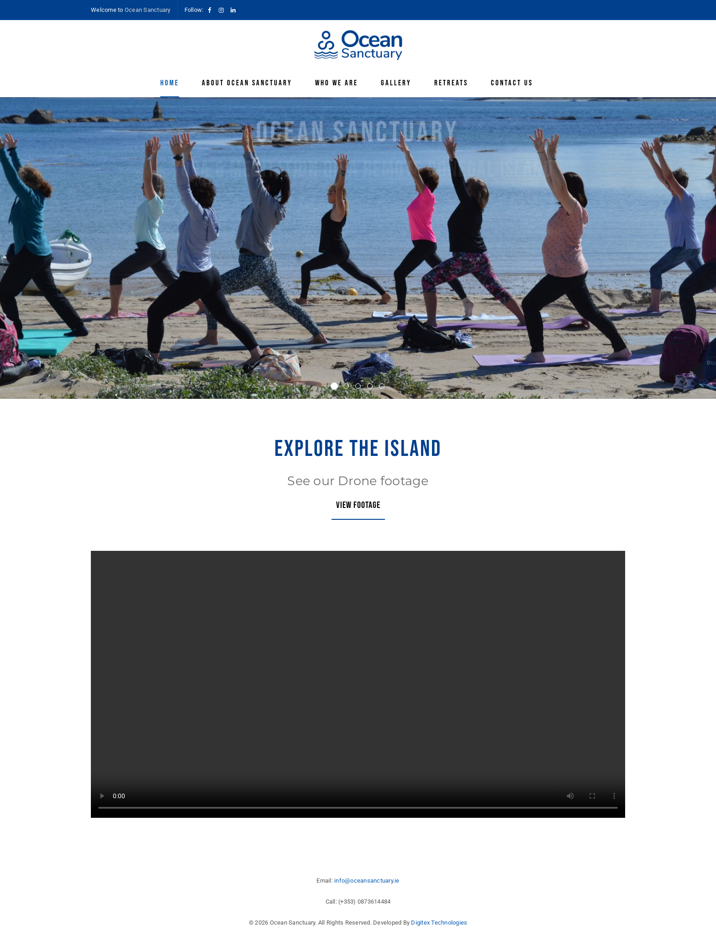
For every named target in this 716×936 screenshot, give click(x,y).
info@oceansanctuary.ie (367, 880)
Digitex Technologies (439, 922)
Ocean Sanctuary (148, 9)
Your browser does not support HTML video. (358, 684)
